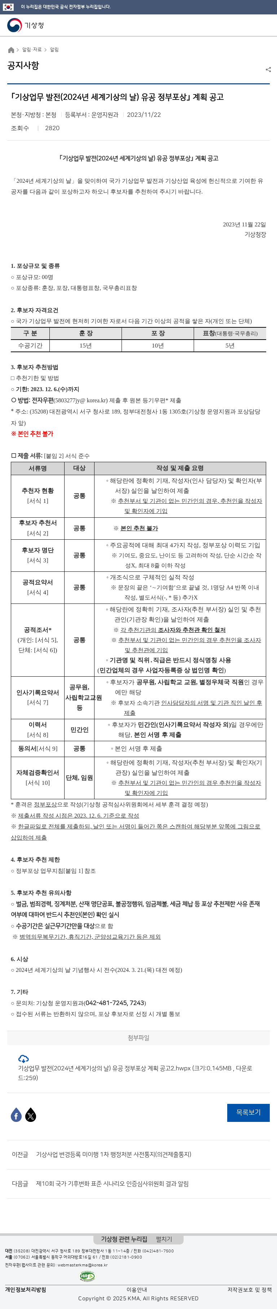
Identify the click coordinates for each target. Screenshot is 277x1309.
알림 (54, 49)
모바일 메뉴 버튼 (265, 25)
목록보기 (248, 1112)
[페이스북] (16, 1114)
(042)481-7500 (158, 1251)
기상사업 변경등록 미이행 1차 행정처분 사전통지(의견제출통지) (113, 1154)
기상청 (25, 25)
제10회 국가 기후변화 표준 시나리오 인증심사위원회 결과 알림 (112, 1184)
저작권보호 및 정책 (250, 1290)
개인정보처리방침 (26, 1290)
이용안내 (137, 1290)
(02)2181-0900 (126, 1257)
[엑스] (30, 1114)
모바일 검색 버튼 (254, 25)
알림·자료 (32, 49)
